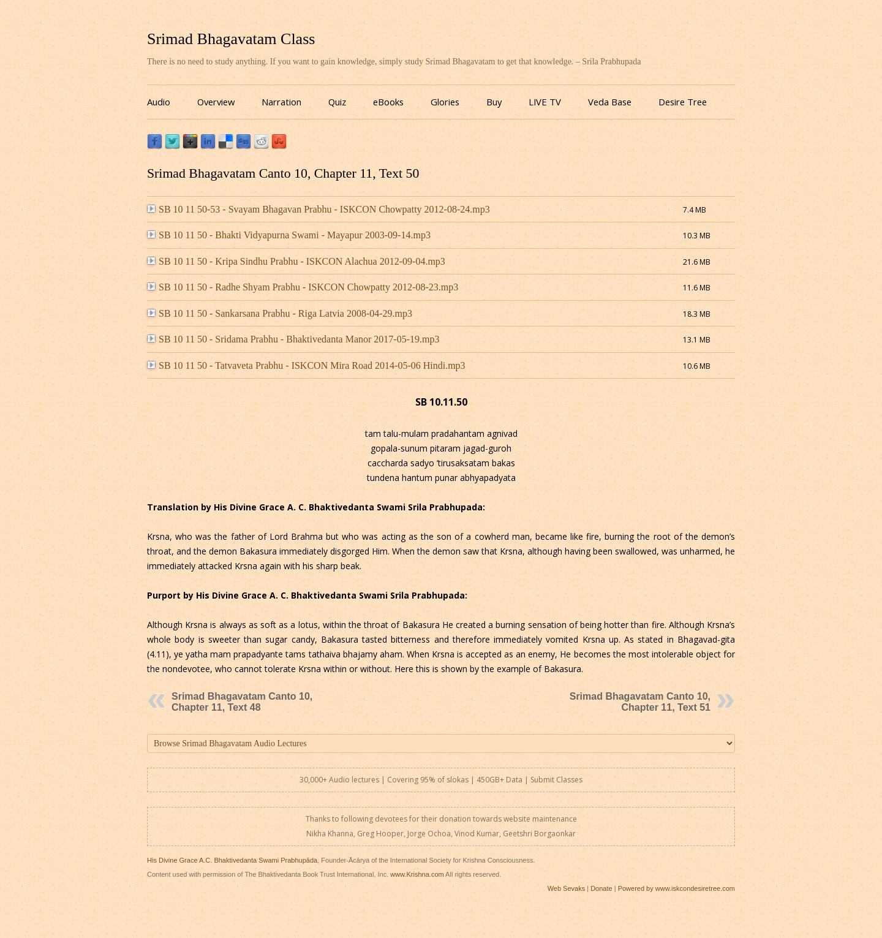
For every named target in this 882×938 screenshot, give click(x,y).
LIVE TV (545, 102)
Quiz (337, 102)
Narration (281, 102)
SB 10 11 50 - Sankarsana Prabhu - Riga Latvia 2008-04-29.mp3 (279, 313)
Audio (158, 102)
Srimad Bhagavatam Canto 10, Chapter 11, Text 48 (242, 702)
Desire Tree (682, 102)
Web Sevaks (567, 888)
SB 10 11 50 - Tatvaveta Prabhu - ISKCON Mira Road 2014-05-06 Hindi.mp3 (306, 365)
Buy (494, 102)
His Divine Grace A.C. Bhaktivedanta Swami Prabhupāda (232, 860)
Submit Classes (556, 779)
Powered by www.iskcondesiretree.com (676, 888)
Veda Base (609, 102)
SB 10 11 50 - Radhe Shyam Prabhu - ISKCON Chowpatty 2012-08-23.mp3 (302, 287)
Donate (601, 888)
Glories (445, 102)
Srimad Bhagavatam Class (231, 39)
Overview (216, 102)
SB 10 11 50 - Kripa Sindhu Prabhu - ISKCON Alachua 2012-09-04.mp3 (296, 261)
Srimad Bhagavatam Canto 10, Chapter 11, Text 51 (640, 702)
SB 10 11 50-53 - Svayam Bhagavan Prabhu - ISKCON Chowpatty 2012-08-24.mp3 (318, 209)
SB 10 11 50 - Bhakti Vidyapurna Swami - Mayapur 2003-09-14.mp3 (289, 235)
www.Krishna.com (416, 874)
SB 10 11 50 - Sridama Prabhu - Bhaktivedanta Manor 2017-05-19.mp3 (293, 339)
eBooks (388, 102)
